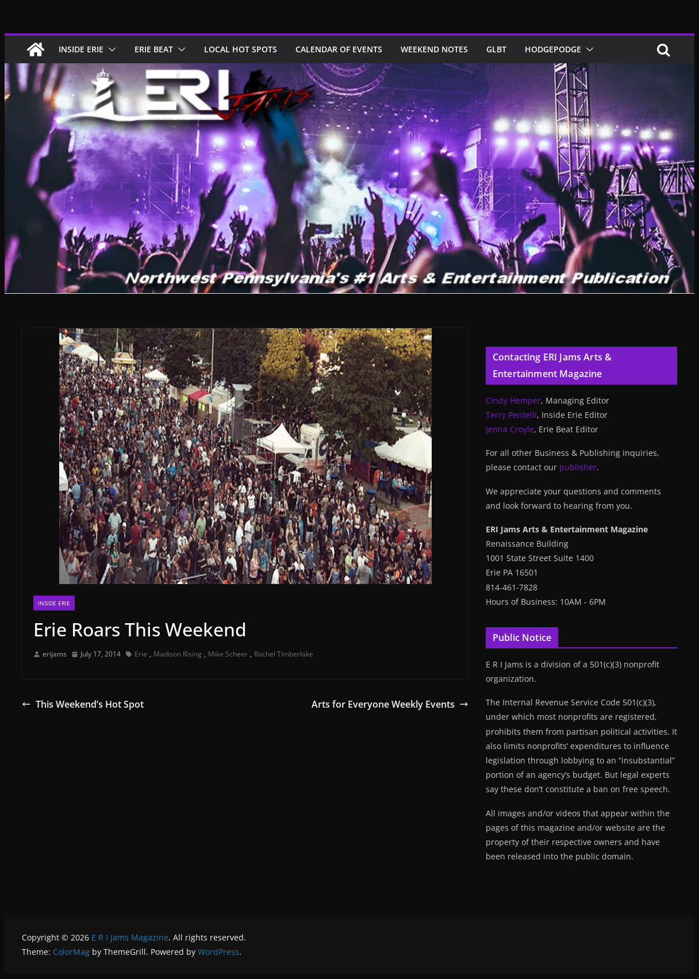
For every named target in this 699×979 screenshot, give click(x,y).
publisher (578, 467)
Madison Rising (177, 654)
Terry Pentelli (511, 414)
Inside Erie (81, 49)
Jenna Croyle (510, 429)
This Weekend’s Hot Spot (83, 704)
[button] (109, 49)
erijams (55, 654)
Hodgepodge (553, 49)
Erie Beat (154, 49)
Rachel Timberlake (283, 654)
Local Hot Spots (240, 49)
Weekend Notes (434, 49)
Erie (141, 654)
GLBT (496, 49)
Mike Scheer (228, 654)
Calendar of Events (338, 49)
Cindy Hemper (513, 400)
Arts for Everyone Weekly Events (390, 704)
